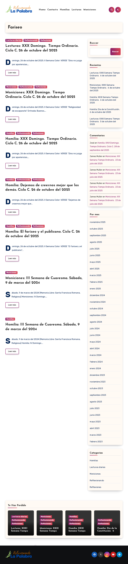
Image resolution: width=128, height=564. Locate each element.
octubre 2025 (96, 229)
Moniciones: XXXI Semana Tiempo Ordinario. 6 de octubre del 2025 (105, 88)
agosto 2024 (96, 322)
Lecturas (77, 10)
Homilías (65, 10)
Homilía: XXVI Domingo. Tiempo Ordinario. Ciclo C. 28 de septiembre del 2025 (105, 146)
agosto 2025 (96, 242)
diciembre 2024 (97, 295)
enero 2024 (95, 368)
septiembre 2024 (98, 315)
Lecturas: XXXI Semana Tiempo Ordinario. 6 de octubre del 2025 (105, 76)
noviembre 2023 (97, 382)
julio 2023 (94, 408)
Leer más (12, 73)
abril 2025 (94, 269)
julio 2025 (94, 249)
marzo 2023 (95, 435)
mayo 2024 (95, 342)
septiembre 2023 (98, 395)
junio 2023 (95, 415)
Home (42, 10)
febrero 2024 (96, 362)
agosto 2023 (96, 402)
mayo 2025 (95, 262)
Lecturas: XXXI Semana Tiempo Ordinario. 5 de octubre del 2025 (105, 121)
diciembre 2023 (97, 375)
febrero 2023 (96, 441)
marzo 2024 (95, 355)
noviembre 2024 (98, 302)
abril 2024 (95, 348)
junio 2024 (95, 335)
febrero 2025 (96, 282)
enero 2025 (95, 288)
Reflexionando (31, 40)
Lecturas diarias (14, 40)
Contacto (52, 10)
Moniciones (89, 10)
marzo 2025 (95, 275)
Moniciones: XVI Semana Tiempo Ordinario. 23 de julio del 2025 (105, 160)
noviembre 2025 (97, 222)
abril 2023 (94, 428)
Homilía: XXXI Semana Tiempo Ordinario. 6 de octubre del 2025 (104, 100)
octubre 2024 (96, 308)
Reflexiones (45, 40)
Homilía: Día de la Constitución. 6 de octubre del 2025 (105, 110)
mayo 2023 (95, 421)
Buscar (94, 43)
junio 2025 (95, 255)
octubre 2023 (96, 388)
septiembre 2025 (98, 235)
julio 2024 (95, 328)
